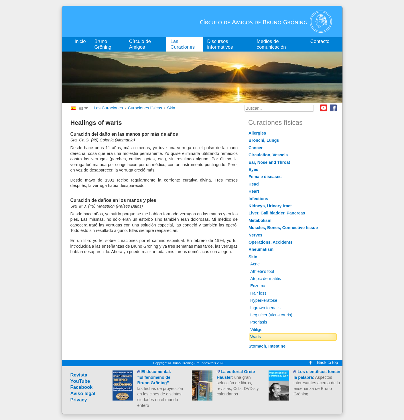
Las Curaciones (108, 108)
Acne (255, 264)
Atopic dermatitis (265, 278)
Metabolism (260, 220)
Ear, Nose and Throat (269, 162)
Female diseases (265, 176)
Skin (171, 108)
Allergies (257, 133)
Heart (254, 191)
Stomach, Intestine (267, 346)
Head (254, 184)
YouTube (80, 381)
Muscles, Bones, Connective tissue (283, 227)
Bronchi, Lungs (264, 140)
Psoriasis (258, 322)
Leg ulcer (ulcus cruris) (271, 315)
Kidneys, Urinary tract (270, 206)
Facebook (333, 107)
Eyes (253, 169)
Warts (255, 336)
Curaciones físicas (145, 108)
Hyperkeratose (263, 300)
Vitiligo (256, 329)
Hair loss (258, 293)
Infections (258, 198)
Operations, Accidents (271, 242)
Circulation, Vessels (268, 155)
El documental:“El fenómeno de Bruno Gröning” (154, 377)
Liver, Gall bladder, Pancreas (277, 213)
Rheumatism (261, 249)
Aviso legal (83, 393)
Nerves (255, 235)
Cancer (256, 147)
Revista (78, 375)
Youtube (323, 107)
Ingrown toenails (265, 307)
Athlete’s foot (262, 271)
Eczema (257, 285)
